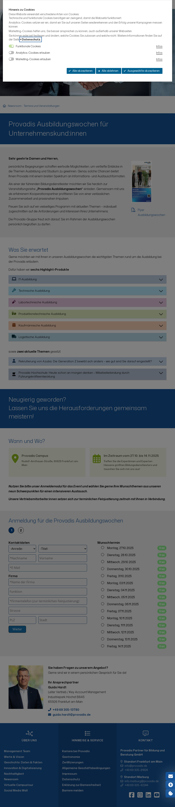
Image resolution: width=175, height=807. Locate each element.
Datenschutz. (31, 39)
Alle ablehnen (108, 71)
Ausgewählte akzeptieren (142, 71)
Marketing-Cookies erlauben (33, 59)
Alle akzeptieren (81, 71)
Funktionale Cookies (28, 46)
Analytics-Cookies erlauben (33, 53)
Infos (159, 46)
